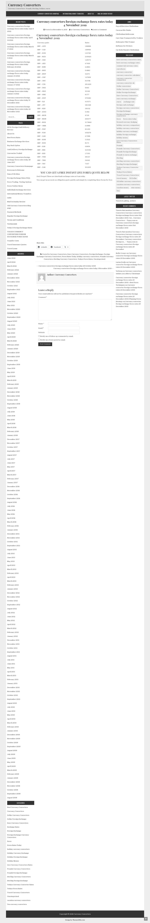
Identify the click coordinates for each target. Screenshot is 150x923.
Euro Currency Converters (77, 254)
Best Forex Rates (13, 137)
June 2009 (11, 758)
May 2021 (11, 305)
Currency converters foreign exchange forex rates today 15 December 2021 (18, 100)
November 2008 (13, 786)
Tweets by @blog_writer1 (126, 201)
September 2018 (13, 404)
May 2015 (11, 561)
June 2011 (11, 664)
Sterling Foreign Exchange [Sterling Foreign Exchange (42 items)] (127, 164)
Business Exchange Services (18, 141)
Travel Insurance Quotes (16, 244)
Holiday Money (13, 861)
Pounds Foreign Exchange (17, 873)
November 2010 (13, 691)
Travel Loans (12, 248)
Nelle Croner (121, 253)
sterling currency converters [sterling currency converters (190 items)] (128, 161)
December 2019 (13, 353)
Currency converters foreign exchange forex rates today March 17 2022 (20, 46)
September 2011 (13, 652)
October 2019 (12, 360)
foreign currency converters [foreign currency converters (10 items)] (128, 108)
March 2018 (11, 427)
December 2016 (13, 486)
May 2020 (11, 333)
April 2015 (11, 565)
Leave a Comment (100, 30)
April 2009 (11, 766)
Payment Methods (14, 212)
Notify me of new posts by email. (52, 340)
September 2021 (13, 289)
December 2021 (13, 278)
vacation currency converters (18, 900)
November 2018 (13, 396)
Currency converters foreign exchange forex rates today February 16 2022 (18, 64)
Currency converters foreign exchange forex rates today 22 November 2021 (19, 109)
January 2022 (12, 274)
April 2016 (11, 518)
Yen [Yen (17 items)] (118, 191)
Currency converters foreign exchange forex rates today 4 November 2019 (75, 23)
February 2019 (13, 384)
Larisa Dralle (121, 262)
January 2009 (12, 778)
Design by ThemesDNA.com (75, 920)
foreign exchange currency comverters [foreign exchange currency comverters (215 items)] (127, 115)
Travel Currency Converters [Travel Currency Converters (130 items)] (128, 175)
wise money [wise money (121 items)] (135, 188)
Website (41, 332)
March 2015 (11, 569)
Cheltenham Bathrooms (125, 34)
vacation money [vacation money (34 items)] (123, 188)
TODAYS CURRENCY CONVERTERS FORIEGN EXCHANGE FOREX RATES (17, 234)
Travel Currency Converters (18, 892)
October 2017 (12, 447)
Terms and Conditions (15, 220)
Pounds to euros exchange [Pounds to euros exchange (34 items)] (127, 155)
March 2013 (11, 581)
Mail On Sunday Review (105, 13)
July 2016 (11, 506)
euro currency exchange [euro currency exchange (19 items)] (126, 99)
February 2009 (13, 774)
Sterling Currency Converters (65, 259)
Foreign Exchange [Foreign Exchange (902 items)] (124, 111)
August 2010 (12, 703)
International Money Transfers (73, 13)
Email (41, 328)
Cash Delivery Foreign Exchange (19, 149)
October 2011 (12, 648)
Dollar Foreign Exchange (16, 819)
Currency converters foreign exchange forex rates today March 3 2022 (20, 55)
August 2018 (12, 408)
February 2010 (13, 727)
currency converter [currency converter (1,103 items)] (124, 72)
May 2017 (11, 467)
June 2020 (11, 329)
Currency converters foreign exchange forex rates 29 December (127, 246)
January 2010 (12, 731)
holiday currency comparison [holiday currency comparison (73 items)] (128, 125)
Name (41, 324)
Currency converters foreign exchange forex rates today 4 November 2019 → (83, 268)
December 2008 (13, 782)
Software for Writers (124, 46)
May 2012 (11, 620)
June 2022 (11, 258)
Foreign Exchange (96, 254)
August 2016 (12, 502)
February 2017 (13, 479)
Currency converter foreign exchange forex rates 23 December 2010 (129, 255)
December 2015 (13, 534)
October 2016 (12, 494)
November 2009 (13, 739)
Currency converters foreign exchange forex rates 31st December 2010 (127, 225)
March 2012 (11, 628)
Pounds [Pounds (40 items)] (119, 145)
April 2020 (11, 337)
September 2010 (13, 699)
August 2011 (11, 656)
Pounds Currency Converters (18, 869)
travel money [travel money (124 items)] (122, 178)
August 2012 (12, 609)
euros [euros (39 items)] (119, 102)
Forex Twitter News (15, 186)
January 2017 (12, 482)
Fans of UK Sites (13, 174)
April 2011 (11, 672)
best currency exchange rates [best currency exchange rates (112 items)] (128, 63)
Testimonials (12, 224)
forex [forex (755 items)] (119, 119)
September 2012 (13, 605)
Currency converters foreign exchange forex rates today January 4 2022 (18, 91)
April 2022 (11, 262)
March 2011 (11, 675)
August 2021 (12, 293)
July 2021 (11, 297)
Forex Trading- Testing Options (19, 182)
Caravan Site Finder (123, 30)
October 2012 (12, 601)
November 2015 (13, 538)
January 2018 (12, 435)
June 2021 (11, 301)
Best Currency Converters (17, 807)
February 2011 (12, 679)
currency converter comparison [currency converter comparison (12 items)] (124, 79)
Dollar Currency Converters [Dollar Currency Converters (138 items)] (128, 89)
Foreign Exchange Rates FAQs (18, 178)
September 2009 (13, 746)
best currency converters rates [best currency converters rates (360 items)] (129, 60)
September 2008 (13, 794)
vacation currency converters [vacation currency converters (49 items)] (128, 184)
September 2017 (13, 451)
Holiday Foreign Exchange (17, 857)
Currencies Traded (14, 153)
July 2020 (11, 325)
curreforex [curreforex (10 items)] (121, 69)
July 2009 (11, 754)
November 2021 (13, 282)
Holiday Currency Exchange (18, 853)
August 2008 (12, 798)
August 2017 (12, 455)
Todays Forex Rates (85, 259)
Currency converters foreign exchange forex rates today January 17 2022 (18, 82)
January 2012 (12, 636)
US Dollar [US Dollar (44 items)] (133, 178)
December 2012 (13, 593)
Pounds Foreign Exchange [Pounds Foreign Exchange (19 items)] (127, 152)
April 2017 (11, 471)
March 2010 (11, 723)
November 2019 (13, 357)
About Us (91, 13)
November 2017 (13, 443)
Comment (42, 297)
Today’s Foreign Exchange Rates (19, 228)
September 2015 (13, 546)
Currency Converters (24, 5)
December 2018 (13, 392)
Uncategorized (99, 259)
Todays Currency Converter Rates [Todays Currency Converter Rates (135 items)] (127, 168)
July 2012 (11, 613)
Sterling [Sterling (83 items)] (120, 158)
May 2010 (11, 715)
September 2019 (13, 364)
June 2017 (11, 463)
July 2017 (11, 459)
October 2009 (12, 742)
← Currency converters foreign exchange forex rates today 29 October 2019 (66, 266)
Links (9, 198)
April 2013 (11, 577)
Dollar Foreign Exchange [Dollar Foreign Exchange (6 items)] (126, 92)
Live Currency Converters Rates (19, 865)
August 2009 (12, 750)
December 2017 (13, 439)
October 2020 (12, 313)
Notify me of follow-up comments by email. (56, 336)
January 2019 (12, 388)
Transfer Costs (13, 241)
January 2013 (12, 589)
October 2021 (12, 286)
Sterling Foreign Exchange (17, 881)
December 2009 (13, 735)
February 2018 (13, 431)
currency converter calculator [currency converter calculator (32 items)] (128, 75)
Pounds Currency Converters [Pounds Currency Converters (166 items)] (128, 149)
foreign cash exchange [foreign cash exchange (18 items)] (125, 105)
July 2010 (11, 707)
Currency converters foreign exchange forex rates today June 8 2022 (20, 28)
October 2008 (12, 790)
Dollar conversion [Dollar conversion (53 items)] (124, 86)
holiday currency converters (88, 256)
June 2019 (11, 368)
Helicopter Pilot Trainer (125, 42)
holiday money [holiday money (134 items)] (122, 138)
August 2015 (12, 549)
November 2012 (13, 597)
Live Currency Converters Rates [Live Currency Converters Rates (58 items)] (127, 141)
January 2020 (12, 349)
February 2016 (13, 526)
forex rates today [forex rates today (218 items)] (130, 119)
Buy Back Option (13, 145)
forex (9, 841)
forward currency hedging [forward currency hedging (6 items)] (127, 122)
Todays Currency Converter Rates (20, 885)
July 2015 (11, 553)
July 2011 (10, 660)
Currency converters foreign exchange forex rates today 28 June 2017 (19, 159)
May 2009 (11, 762)
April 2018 (11, 423)
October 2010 (12, 695)
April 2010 (11, 719)
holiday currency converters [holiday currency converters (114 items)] (128, 128)
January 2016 (12, 530)
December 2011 (13, 640)
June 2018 (11, 416)
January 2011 (12, 683)
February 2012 (13, 632)
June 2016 (11, 510)
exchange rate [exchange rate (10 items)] (129, 102)
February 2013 (13, 585)
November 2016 (13, 490)
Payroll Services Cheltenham (127, 26)
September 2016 (13, 498)
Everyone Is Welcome (15, 170)
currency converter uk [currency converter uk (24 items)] (125, 83)
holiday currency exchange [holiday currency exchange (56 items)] (127, 131)
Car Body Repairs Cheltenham (127, 50)
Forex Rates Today (69, 256)
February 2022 (13, 270)
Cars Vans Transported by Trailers (129, 38)
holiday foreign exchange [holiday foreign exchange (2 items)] (126, 134)
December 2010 (13, 687)
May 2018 (11, 420)
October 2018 (12, 400)
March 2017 (11, 475)
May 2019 (11, 372)
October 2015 (12, 542)
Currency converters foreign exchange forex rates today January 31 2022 (18, 73)
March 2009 (12, 770)
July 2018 (11, 412)
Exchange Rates (13, 827)
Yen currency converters (17, 904)
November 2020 (13, 309)
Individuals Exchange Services (19, 190)
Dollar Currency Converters (18, 815)
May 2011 (10, 668)
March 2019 (11, 380)
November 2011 (13, 644)
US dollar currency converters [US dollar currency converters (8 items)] (129, 181)
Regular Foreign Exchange (17, 216)
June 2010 (11, 711)
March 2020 (12, 341)
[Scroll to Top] (146, 919)
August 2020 (12, 321)
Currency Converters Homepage (48, 13)
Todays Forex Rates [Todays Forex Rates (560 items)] (124, 172)
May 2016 (11, 514)
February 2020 (13, 345)
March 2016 (11, 522)
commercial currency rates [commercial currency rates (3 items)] (127, 66)
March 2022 (12, 266)
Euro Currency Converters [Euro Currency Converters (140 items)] (127, 95)
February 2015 (13, 573)
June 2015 (11, 557)
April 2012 (11, 624)
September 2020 (13, 317)
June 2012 (11, 616)
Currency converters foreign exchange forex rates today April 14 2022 (20, 37)
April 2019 (11, 376)
